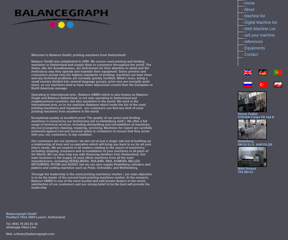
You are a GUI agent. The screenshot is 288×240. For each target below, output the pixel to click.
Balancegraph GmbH (21, 213)
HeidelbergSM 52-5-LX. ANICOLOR (255, 143)
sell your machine (259, 35)
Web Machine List (259, 29)
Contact (251, 54)
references (253, 41)
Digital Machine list (260, 22)
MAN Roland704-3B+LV (247, 170)
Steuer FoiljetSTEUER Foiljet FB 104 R (256, 115)
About (249, 9)
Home (249, 3)
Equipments (254, 48)
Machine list (254, 16)
